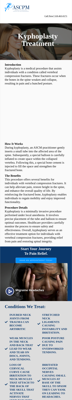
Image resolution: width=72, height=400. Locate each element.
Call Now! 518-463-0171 (55, 16)
